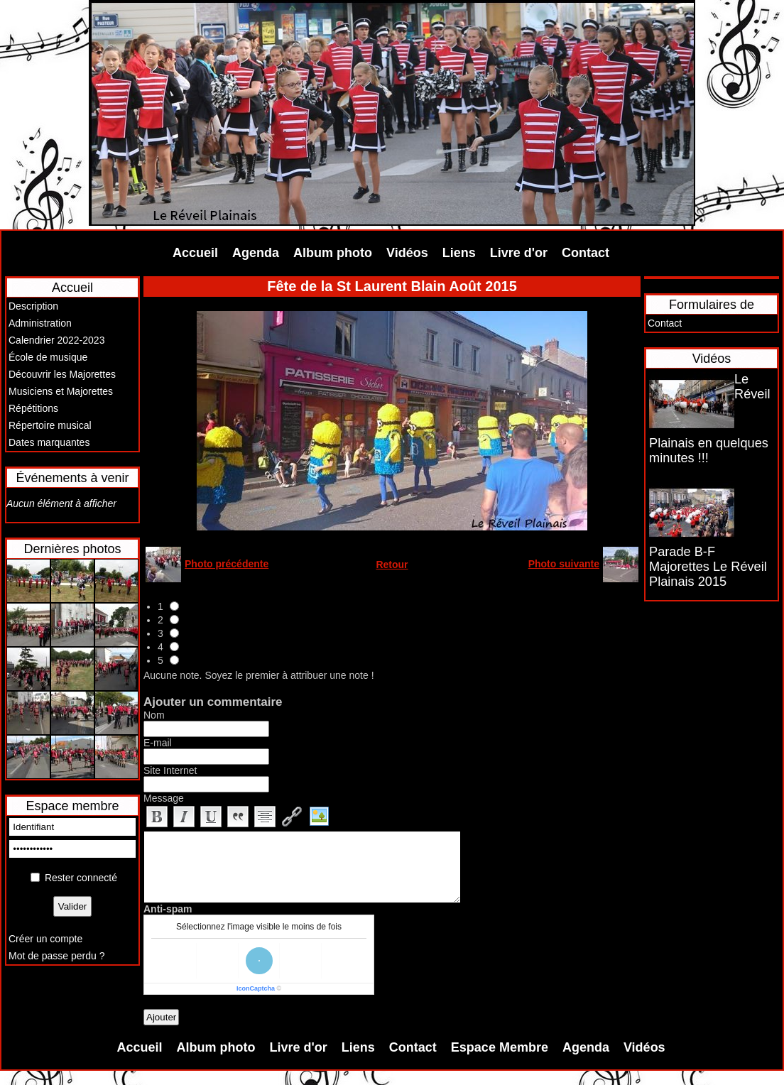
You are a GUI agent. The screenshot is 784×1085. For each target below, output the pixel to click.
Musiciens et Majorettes (61, 391)
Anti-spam (167, 909)
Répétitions (33, 408)
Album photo (332, 253)
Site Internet (170, 770)
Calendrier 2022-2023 (56, 340)
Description (33, 306)
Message (163, 798)
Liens (459, 253)
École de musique (48, 357)
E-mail (157, 742)
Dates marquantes (49, 442)
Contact (585, 253)
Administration (40, 323)
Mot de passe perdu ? (56, 955)
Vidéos (407, 253)
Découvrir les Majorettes (62, 374)
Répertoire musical (50, 425)
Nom (154, 715)
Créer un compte (45, 938)
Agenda (255, 253)
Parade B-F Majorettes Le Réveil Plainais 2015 (708, 567)
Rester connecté (81, 877)
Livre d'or (519, 253)
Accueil (195, 253)
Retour (392, 564)
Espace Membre (499, 1047)
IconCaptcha (255, 988)
